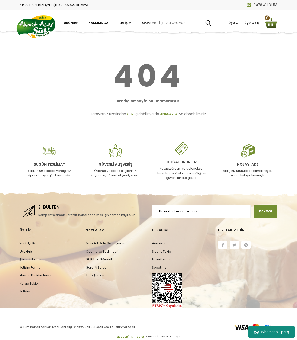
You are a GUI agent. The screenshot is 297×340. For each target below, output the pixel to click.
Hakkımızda (98, 22)
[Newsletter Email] (201, 211)
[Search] (181, 23)
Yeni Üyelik (28, 243)
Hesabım (159, 243)
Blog (146, 22)
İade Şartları (95, 275)
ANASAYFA (169, 113)
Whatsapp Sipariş (271, 331)
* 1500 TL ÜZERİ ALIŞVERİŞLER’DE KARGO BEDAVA (54, 5)
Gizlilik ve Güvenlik (99, 259)
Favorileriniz (161, 259)
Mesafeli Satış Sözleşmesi (105, 243)
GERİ (130, 113)
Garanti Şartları (97, 267)
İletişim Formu (30, 267)
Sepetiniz (159, 267)
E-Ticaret (137, 337)
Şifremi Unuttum (31, 259)
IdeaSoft (122, 337)
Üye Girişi (26, 251)
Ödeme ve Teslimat (101, 251)
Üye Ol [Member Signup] (234, 22)
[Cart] (271, 23)
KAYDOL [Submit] (266, 211)
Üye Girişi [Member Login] (251, 22)
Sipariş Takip (161, 251)
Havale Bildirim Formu (36, 275)
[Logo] (36, 27)
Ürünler (71, 22)
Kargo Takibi (29, 283)
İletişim (125, 22)
